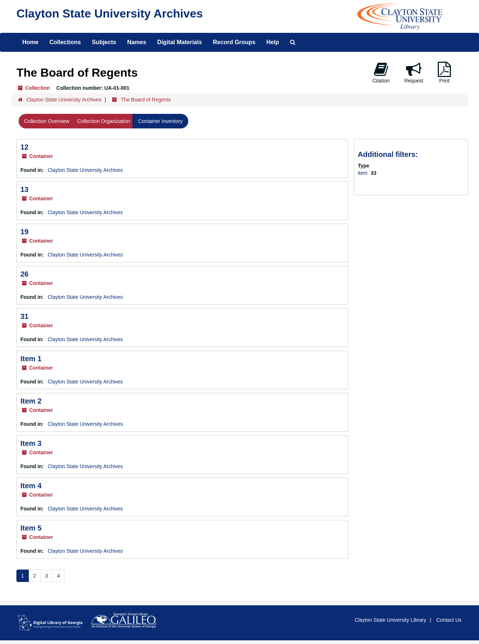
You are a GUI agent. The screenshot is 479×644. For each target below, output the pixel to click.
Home (30, 42)
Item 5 (31, 528)
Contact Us (448, 620)
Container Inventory (160, 121)
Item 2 (31, 401)
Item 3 (31, 443)
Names (136, 42)
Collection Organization (103, 121)
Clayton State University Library (390, 620)
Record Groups (234, 42)
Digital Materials (179, 42)
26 (24, 274)
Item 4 (31, 486)
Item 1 (31, 359)
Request (413, 73)
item (363, 173)
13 (24, 189)
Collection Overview (46, 121)
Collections (65, 42)
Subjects (104, 42)
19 (24, 232)
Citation (381, 73)
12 (24, 147)
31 (24, 316)
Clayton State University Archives (109, 13)
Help (272, 42)
